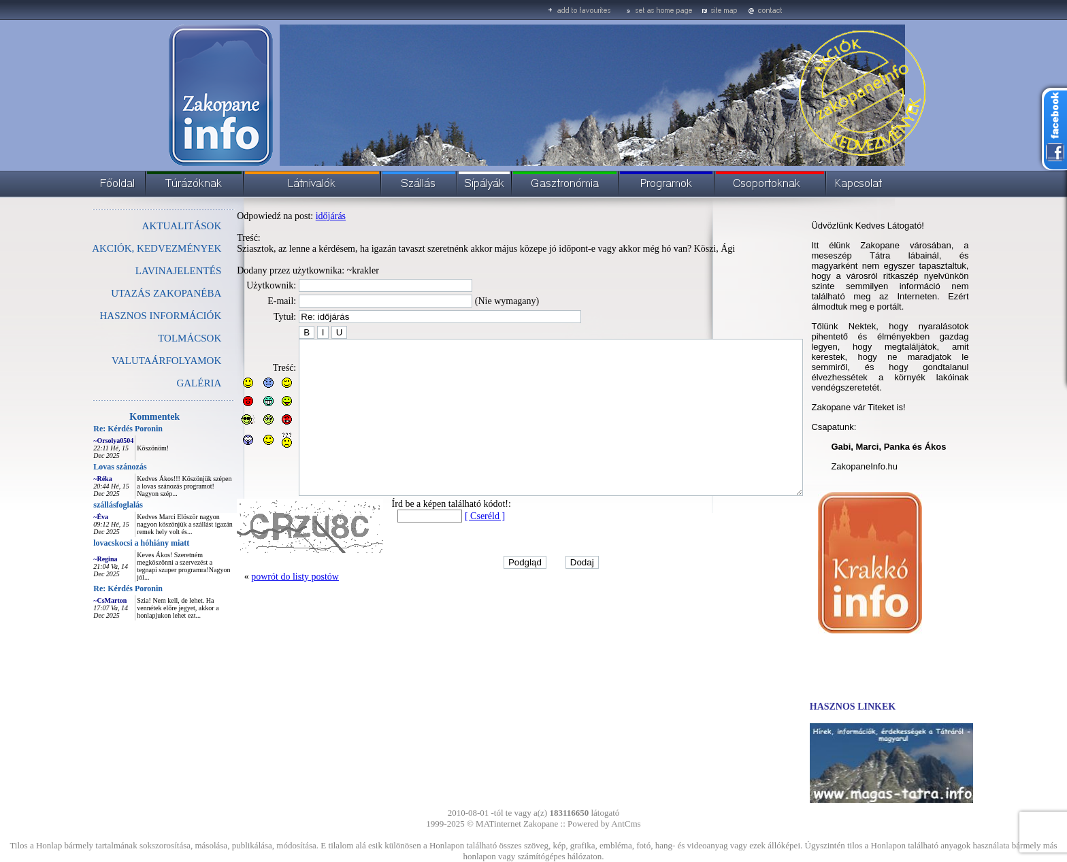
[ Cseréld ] (454, 547)
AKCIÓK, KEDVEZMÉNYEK (126, 248)
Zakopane (540, 823)
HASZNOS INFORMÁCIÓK (130, 315)
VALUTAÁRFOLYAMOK (136, 360)
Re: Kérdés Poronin (97, 428)
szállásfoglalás (87, 505)
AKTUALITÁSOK (151, 225)
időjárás (300, 216)
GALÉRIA (168, 383)
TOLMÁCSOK (159, 338)
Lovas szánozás (89, 466)
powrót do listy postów (264, 607)
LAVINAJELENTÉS (148, 270)
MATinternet (498, 823)
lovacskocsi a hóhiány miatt (111, 543)
